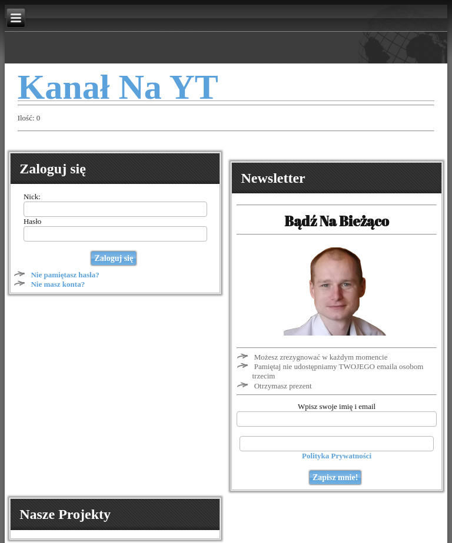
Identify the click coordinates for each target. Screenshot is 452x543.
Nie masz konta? (58, 284)
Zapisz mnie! (335, 477)
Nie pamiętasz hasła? (65, 274)
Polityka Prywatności (336, 455)
